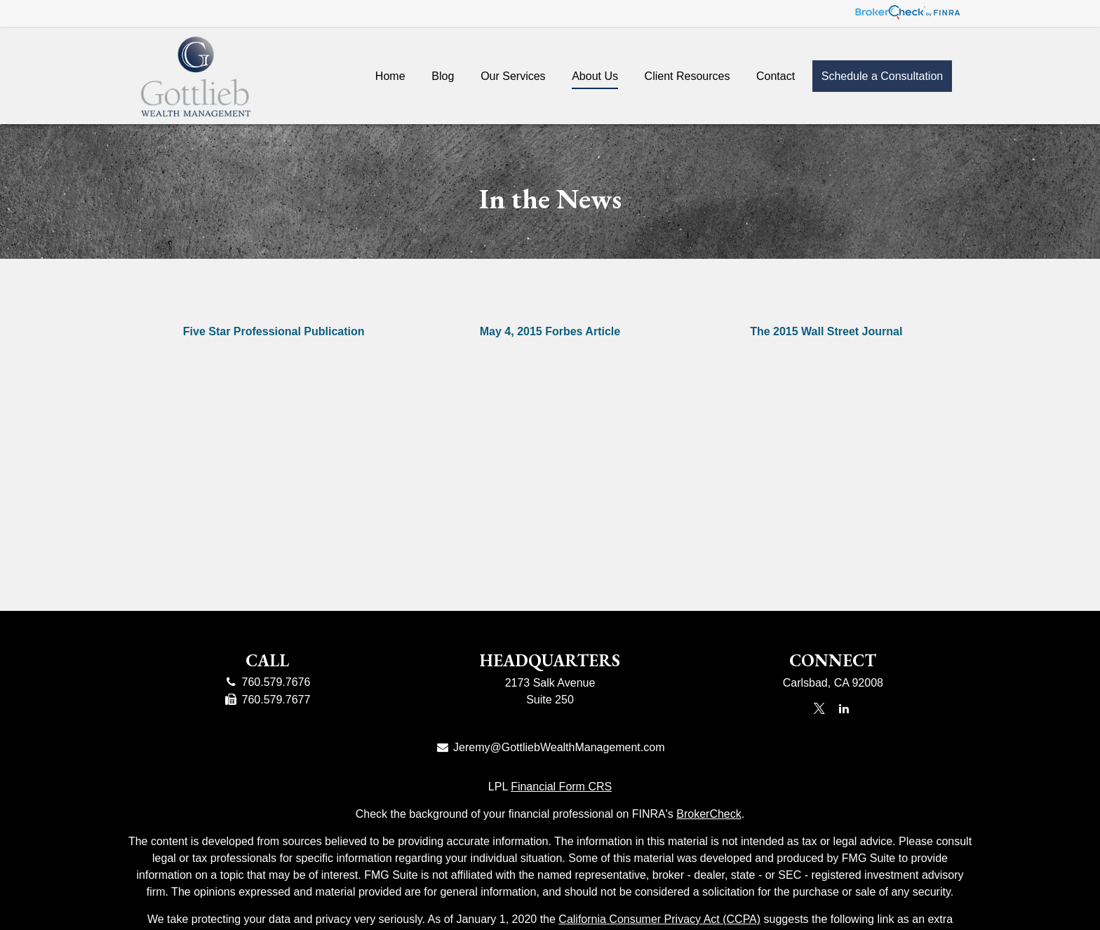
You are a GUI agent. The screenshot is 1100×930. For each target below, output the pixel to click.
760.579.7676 (267, 682)
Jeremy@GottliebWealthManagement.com (550, 747)
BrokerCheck (708, 814)
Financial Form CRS (561, 787)
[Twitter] (819, 708)
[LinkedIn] (844, 708)
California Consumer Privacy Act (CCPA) (659, 919)
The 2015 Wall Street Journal (826, 331)
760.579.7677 (267, 700)
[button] (390, 75)
